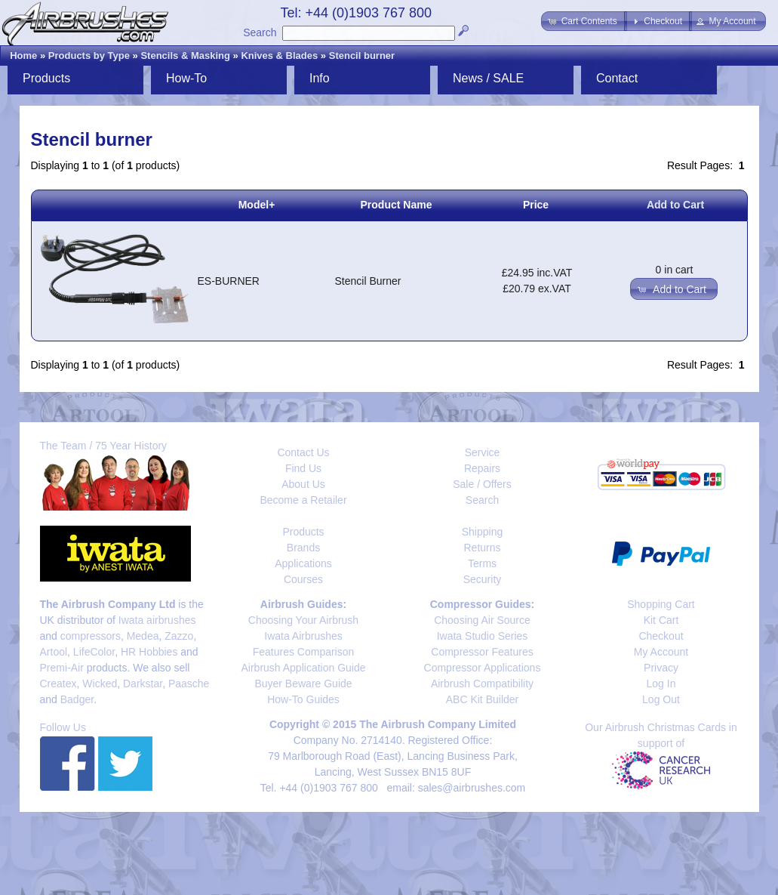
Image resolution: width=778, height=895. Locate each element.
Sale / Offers (482, 484)
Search (259, 32)
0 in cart (674, 270)
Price (536, 205)
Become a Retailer (303, 500)
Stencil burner (362, 55)
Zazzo (179, 636)
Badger (77, 699)
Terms (482, 563)
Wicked (99, 683)
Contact (617, 78)
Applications (303, 563)
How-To (186, 78)
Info (319, 78)
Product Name (396, 205)
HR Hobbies (149, 652)
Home (23, 55)
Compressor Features (482, 652)
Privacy (661, 668)
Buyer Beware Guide (303, 683)
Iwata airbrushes (157, 620)
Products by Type (89, 55)
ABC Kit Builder (482, 699)
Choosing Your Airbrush (303, 620)
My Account (661, 652)
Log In (661, 683)
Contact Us (303, 452)
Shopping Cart (661, 604)
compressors (90, 636)
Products (46, 78)
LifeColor (94, 652)
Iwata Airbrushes (303, 636)
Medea (143, 636)
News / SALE (488, 78)
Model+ (256, 205)
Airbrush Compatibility (482, 683)
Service (482, 452)
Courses (303, 579)
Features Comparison (304, 652)
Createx (58, 683)
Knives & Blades (279, 55)
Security (482, 579)
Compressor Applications (482, 668)
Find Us (303, 468)
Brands (303, 548)
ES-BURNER (229, 281)
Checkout (660, 636)
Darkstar (142, 683)
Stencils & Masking (184, 55)
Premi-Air (62, 668)
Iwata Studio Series (482, 636)
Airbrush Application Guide (303, 668)
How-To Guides (303, 699)
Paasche (188, 683)
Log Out (661, 699)
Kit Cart (661, 620)
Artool (54, 652)
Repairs (482, 468)
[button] (583, 21)
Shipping (482, 532)
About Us (303, 484)
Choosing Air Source (482, 620)
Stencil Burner (368, 281)
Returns (481, 548)
